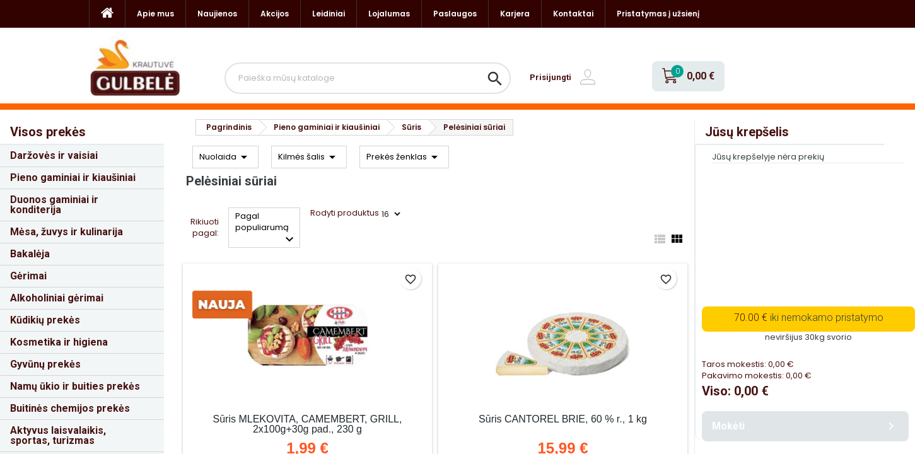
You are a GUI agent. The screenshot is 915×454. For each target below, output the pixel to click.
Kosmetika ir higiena (59, 342)
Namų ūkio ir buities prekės (75, 386)
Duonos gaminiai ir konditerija (54, 205)
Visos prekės (48, 131)
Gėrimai (28, 276)
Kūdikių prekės (45, 320)
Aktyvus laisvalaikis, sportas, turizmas (58, 435)
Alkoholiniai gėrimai (56, 298)
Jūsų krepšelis (747, 131)
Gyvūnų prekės (45, 364)
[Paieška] (367, 78)
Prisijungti (550, 77)
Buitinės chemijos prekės (70, 408)
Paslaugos (455, 13)
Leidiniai (328, 13)
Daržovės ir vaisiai (54, 155)
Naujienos (217, 13)
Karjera (515, 13)
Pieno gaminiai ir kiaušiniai (73, 177)
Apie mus (155, 13)
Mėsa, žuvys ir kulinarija (66, 232)
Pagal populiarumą (266, 228)
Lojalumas (389, 13)
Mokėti (805, 426)
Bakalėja (30, 254)
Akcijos (274, 13)
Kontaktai (573, 13)
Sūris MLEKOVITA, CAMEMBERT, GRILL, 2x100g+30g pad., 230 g (307, 424)
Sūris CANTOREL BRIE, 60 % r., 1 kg (563, 419)
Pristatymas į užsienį (658, 13)
